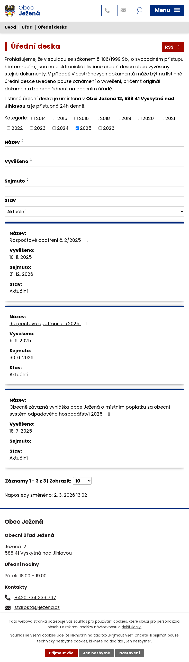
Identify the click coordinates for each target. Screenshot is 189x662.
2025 (86, 128)
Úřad (27, 27)
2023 (40, 128)
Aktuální (19, 291)
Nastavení (129, 653)
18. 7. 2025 (21, 431)
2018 (105, 118)
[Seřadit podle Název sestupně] (22, 142)
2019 (126, 118)
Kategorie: (16, 118)
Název (12, 142)
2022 (17, 128)
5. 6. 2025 (20, 340)
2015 (62, 118)
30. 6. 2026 (21, 357)
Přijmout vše (61, 653)
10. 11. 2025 (21, 257)
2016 (84, 118)
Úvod (10, 27)
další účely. (131, 627)
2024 (63, 128)
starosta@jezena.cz (37, 607)
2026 (108, 128)
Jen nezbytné (96, 653)
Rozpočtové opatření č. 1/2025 (49, 323)
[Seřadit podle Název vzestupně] (22, 140)
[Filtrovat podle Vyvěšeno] (94, 172)
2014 (41, 118)
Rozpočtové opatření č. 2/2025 (50, 240)
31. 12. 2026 (21, 274)
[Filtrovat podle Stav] (94, 212)
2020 (148, 118)
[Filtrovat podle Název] (94, 151)
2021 (170, 118)
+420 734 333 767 (35, 597)
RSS (173, 47)
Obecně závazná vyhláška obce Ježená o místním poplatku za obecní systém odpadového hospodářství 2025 (90, 410)
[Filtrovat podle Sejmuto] (94, 191)
